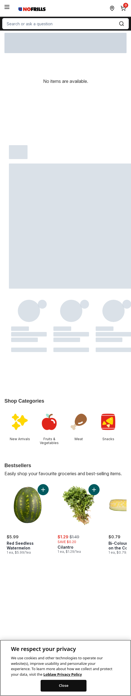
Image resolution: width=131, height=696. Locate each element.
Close (64, 689)
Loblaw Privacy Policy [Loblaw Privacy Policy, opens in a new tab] (62, 678)
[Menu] (7, 7)
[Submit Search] (121, 23)
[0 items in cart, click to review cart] (124, 8)
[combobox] (65, 23)
